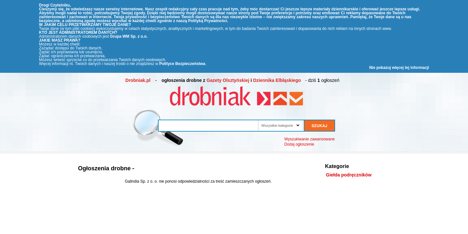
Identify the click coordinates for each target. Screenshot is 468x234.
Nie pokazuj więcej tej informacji (399, 67)
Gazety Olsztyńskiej (228, 80)
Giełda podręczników (348, 174)
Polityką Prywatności (207, 21)
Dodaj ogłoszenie (299, 144)
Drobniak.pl (137, 80)
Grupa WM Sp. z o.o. (129, 36)
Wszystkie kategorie (277, 125)
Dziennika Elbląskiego (277, 80)
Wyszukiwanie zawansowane (309, 139)
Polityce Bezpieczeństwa (182, 63)
